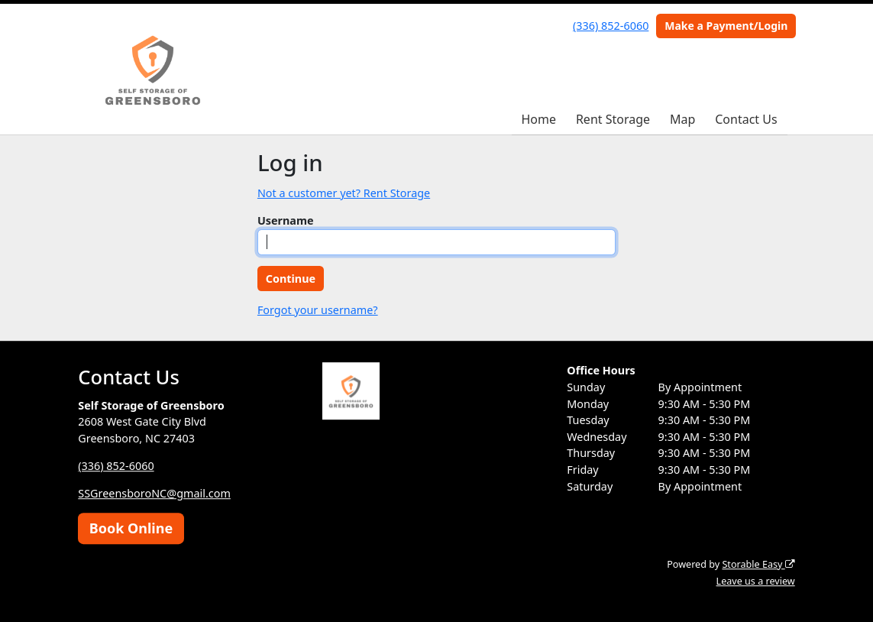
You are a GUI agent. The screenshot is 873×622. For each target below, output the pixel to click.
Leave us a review (755, 581)
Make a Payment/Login (725, 25)
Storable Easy (758, 564)
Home (538, 119)
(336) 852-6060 (610, 25)
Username (285, 220)
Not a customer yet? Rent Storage (343, 193)
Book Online (131, 528)
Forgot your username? (317, 310)
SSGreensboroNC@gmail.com (154, 493)
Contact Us (746, 119)
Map (682, 119)
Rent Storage (613, 119)
